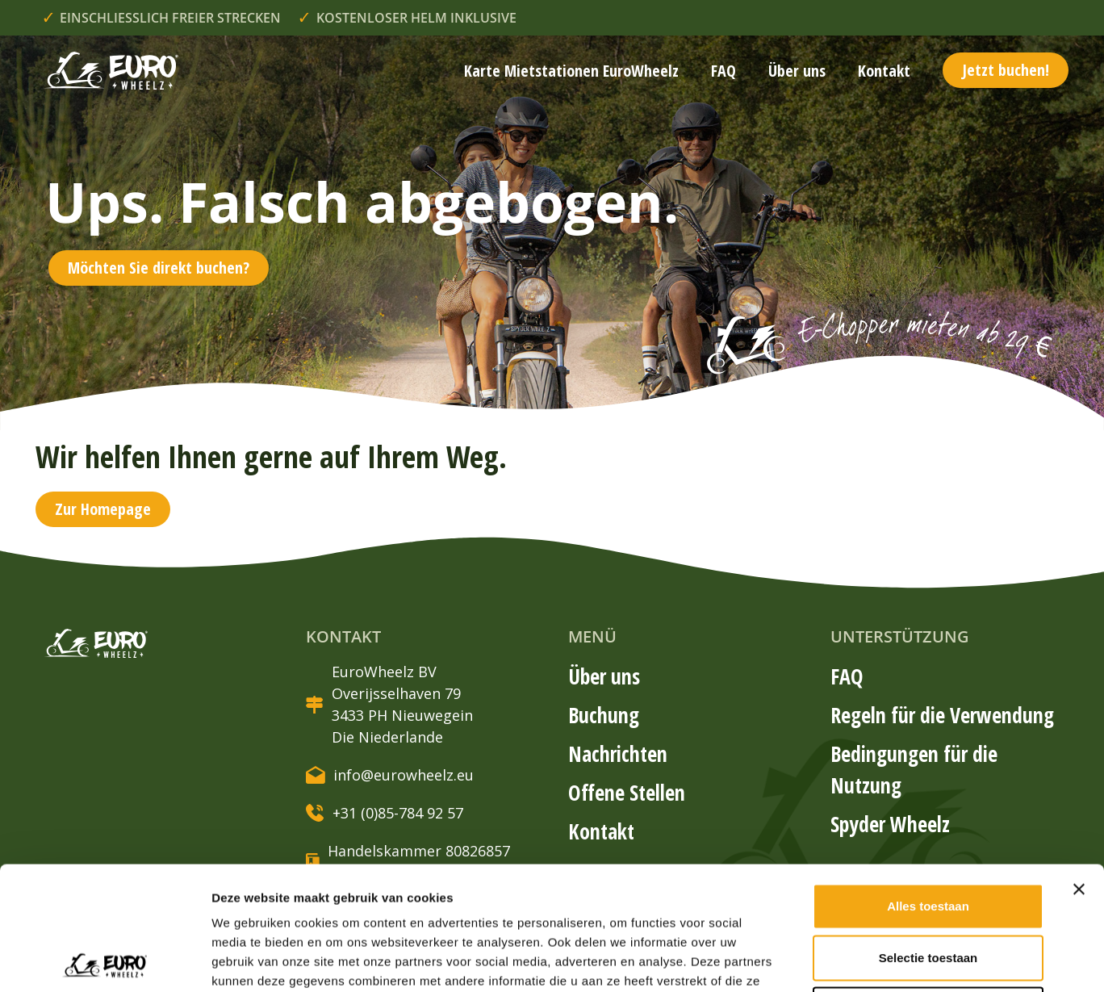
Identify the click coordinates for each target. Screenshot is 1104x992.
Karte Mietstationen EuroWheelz (571, 71)
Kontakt (884, 71)
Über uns (797, 71)
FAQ (723, 71)
